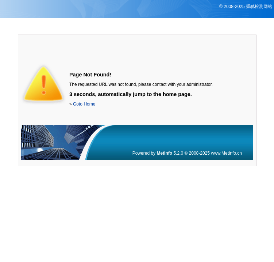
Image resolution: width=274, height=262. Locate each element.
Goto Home (84, 104)
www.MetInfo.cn (226, 153)
